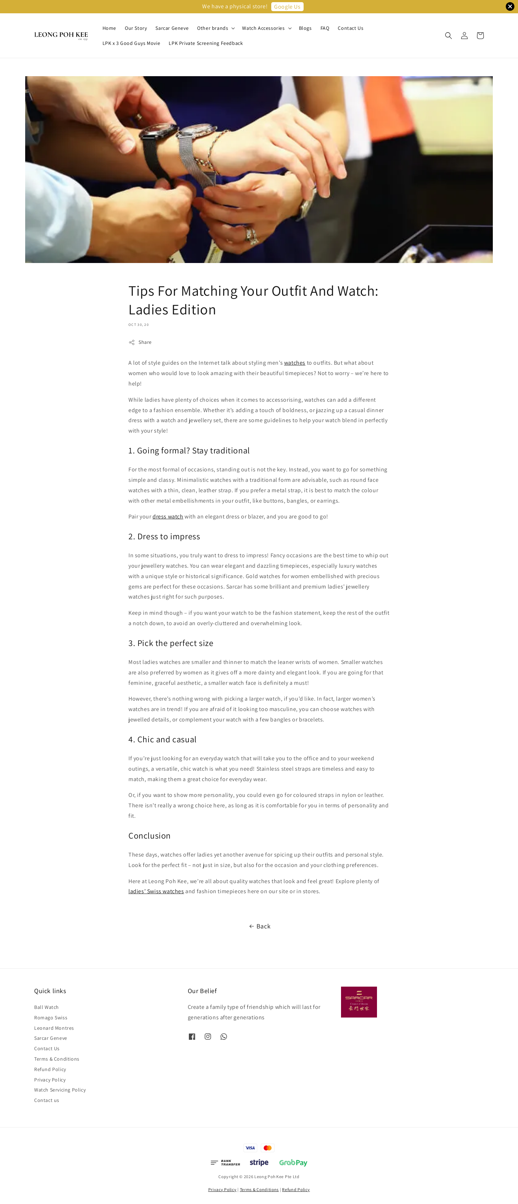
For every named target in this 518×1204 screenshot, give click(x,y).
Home (109, 28)
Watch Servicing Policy (60, 1090)
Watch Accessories (263, 28)
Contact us (46, 1100)
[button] (448, 35)
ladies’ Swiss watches (156, 891)
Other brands (212, 28)
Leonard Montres (54, 1028)
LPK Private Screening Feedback (206, 43)
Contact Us (350, 28)
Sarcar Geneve (171, 28)
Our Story (136, 28)
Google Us (287, 6)
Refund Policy (50, 1069)
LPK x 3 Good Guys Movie (131, 43)
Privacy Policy (49, 1079)
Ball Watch (46, 1007)
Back (259, 926)
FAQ (325, 28)
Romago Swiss (50, 1017)
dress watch (168, 516)
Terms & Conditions (56, 1059)
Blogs (305, 28)
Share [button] (140, 342)
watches (294, 362)
